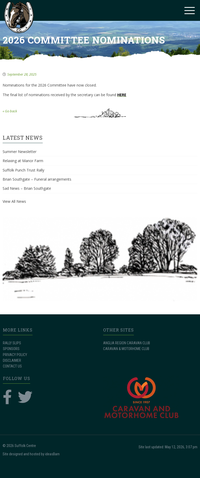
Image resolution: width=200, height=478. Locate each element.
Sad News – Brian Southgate (27, 188)
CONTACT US (12, 366)
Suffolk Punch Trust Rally (23, 170)
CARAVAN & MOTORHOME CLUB (126, 349)
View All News (14, 201)
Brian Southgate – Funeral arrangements (37, 179)
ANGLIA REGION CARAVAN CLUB (126, 343)
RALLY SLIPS (12, 343)
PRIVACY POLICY (15, 355)
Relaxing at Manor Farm (23, 160)
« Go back (10, 111)
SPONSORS (11, 349)
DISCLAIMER (12, 360)
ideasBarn (52, 454)
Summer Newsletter (19, 151)
